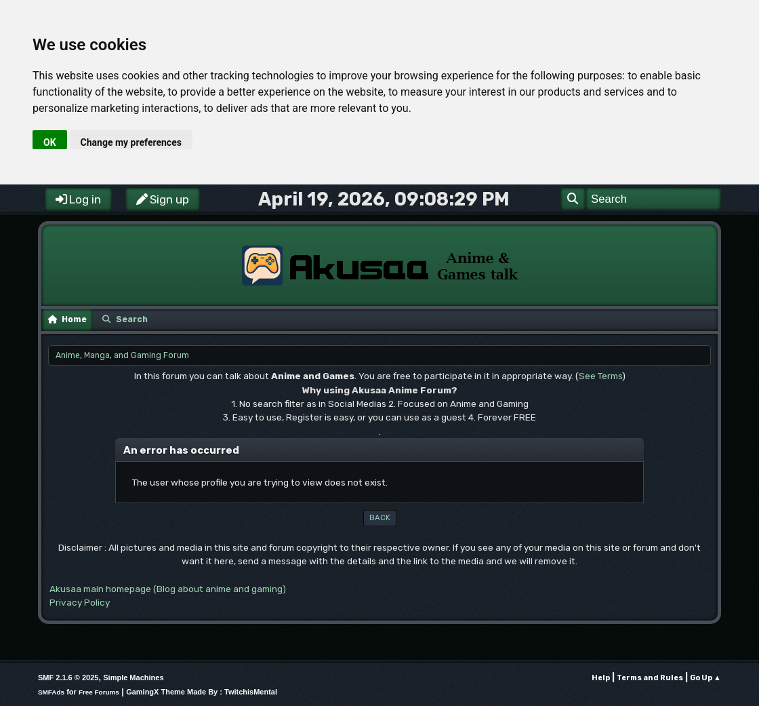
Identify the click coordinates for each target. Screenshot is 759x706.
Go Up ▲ (705, 677)
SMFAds (51, 692)
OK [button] (49, 142)
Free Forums (99, 692)
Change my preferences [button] (131, 142)
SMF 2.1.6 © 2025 (68, 677)
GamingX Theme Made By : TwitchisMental (201, 692)
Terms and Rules (650, 677)
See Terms (600, 375)
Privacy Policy (79, 602)
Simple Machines (133, 677)
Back (379, 517)
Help (601, 677)
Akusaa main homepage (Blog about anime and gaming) (167, 588)
